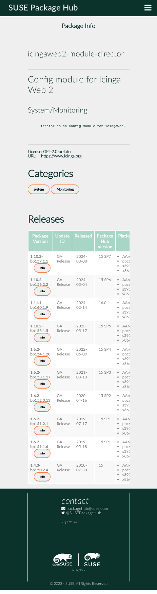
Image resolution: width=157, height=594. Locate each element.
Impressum (70, 526)
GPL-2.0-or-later (57, 156)
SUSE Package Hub (43, 8)
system (39, 193)
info (42, 272)
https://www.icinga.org (61, 160)
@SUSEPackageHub (81, 517)
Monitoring (65, 193)
